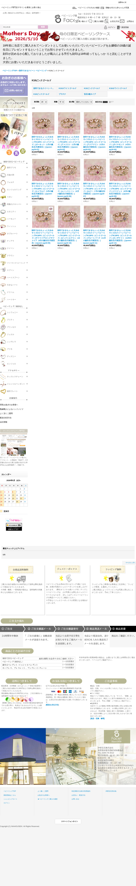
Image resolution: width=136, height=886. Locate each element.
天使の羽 (10, 175)
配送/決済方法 (5, 418)
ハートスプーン (13, 277)
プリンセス (11, 327)
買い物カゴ (82, 21)
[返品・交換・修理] (97, 718)
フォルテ (10, 182)
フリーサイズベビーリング (16, 263)
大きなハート (12, 285)
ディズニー (11, 356)
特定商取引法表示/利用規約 (81, 791)
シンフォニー (12, 312)
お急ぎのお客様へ (44, 795)
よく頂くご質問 (6, 413)
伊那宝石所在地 (111, 791)
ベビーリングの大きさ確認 (89, 8)
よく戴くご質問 (43, 791)
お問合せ (130, 21)
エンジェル (11, 364)
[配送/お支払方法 (52, 705)
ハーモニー (11, 219)
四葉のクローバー (14, 204)
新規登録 (125, 27)
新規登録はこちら (10, 795)
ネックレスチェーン (15, 377)
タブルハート (12, 233)
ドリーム (10, 292)
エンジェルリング (14, 190)
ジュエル (10, 334)
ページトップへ (130, 562)
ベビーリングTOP (10, 791)
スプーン (10, 270)
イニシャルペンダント (16, 384)
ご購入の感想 (98, 21)
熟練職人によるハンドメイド (11, 409)
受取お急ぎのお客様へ (9, 405)
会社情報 (3, 422)
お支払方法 (114, 21)
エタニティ (11, 212)
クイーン (10, 248)
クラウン (10, 255)
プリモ (9, 349)
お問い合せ (75, 799)
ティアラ (10, 241)
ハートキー (11, 299)
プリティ (10, 320)
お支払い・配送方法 (78, 795)
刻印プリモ (11, 168)
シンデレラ (11, 342)
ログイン (111, 27)
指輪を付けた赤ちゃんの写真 (117, 8)
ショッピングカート (10, 799)
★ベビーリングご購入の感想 (47, 799)
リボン (9, 197)
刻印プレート (12, 391)
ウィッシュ (11, 226)
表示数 (37, 102)
